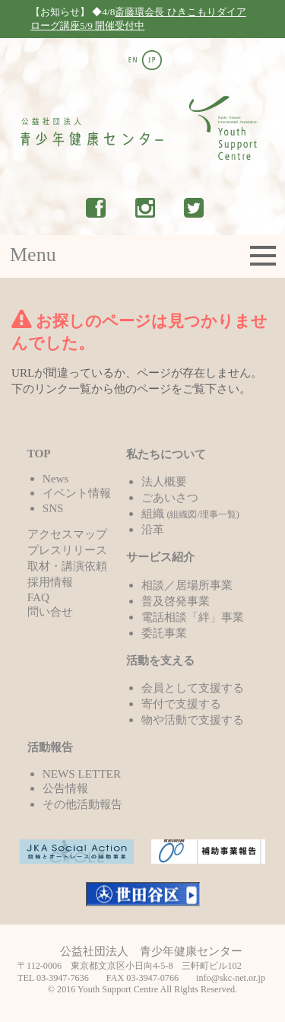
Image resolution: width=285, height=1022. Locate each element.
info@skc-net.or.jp (230, 978)
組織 (190, 513)
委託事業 (164, 632)
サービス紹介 (160, 556)
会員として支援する (192, 687)
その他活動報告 (82, 804)
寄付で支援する (181, 703)
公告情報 (65, 788)
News (56, 478)
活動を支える (160, 660)
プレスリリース (67, 549)
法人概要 (164, 481)
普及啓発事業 (175, 600)
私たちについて (166, 453)
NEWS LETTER (82, 773)
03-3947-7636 (62, 978)
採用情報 (50, 581)
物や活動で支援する (192, 719)
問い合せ (50, 611)
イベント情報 (77, 492)
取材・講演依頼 (67, 565)
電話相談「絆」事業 (192, 616)
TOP (39, 453)
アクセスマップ (67, 533)
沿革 (152, 529)
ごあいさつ (169, 497)
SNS (53, 507)
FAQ (38, 597)
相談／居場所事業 (187, 584)
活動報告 (50, 746)
